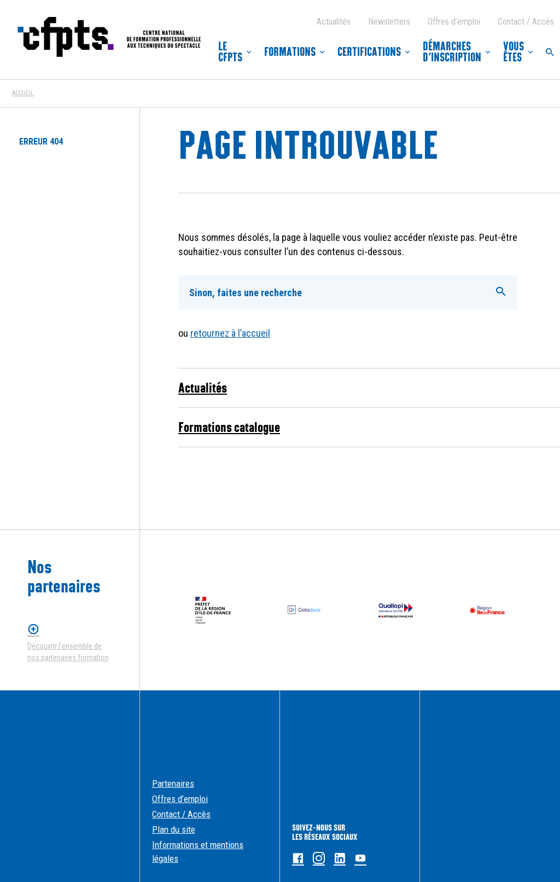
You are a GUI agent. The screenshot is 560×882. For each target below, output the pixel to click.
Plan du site (173, 829)
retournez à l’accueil (230, 333)
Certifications (369, 52)
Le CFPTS (230, 52)
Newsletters (389, 21)
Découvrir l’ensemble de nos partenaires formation (68, 652)
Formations (290, 52)
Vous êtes (513, 52)
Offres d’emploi (454, 21)
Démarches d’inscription (452, 52)
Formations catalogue (229, 427)
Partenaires (173, 783)
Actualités (334, 21)
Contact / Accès (526, 21)
